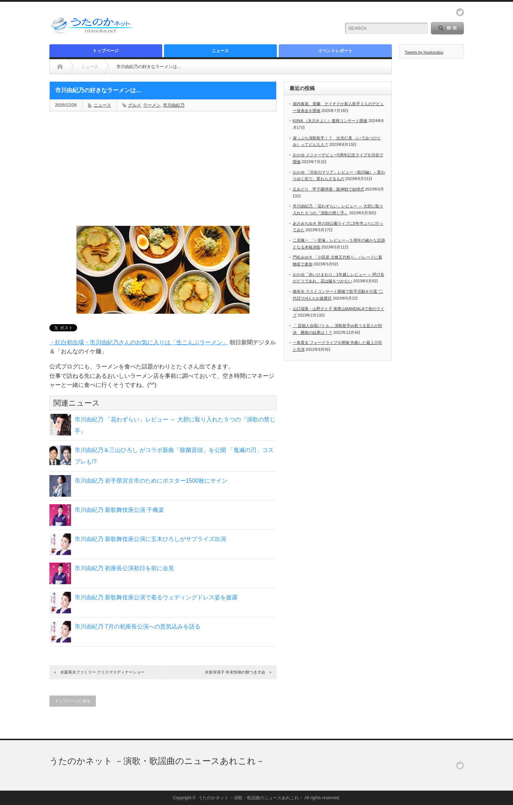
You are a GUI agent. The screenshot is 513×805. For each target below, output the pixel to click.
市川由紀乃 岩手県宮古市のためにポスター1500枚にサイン (151, 481)
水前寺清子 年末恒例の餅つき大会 (235, 672)
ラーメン (151, 105)
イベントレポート (335, 50)
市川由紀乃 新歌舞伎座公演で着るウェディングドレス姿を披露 (156, 597)
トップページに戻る (72, 701)
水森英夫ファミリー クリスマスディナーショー (102, 672)
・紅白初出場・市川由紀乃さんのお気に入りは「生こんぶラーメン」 (138, 342)
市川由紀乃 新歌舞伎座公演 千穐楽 (119, 510)
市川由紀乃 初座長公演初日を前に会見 (124, 568)
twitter (460, 12)
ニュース (220, 50)
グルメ (134, 105)
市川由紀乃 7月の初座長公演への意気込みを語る (137, 626)
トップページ (106, 50)
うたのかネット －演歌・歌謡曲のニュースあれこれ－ (157, 761)
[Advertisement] (249, 23)
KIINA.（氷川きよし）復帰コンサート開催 (330, 120)
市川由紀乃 (174, 105)
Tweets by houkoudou (424, 52)
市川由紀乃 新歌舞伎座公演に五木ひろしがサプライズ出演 (150, 539)
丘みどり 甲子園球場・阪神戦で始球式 (328, 189)
